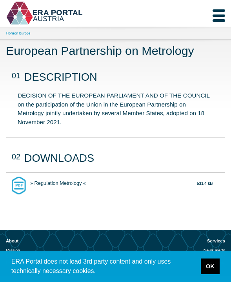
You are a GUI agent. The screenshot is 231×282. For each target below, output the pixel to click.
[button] (98, 272)
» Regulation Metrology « (58, 183)
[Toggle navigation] (219, 15)
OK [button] (210, 266)
